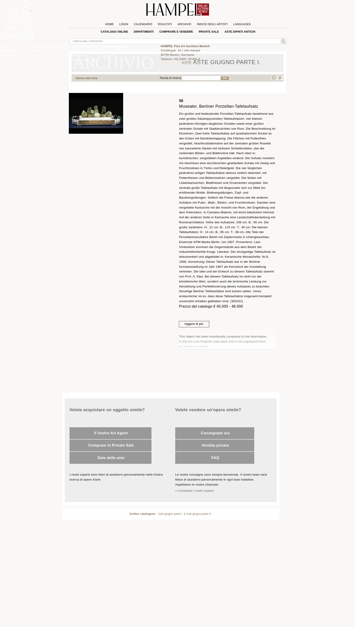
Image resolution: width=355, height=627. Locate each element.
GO (225, 78)
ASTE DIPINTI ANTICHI (240, 31)
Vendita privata (215, 445)
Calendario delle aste (48, 46)
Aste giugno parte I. (170, 513)
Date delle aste (111, 458)
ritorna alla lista (86, 78)
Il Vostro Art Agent (111, 433)
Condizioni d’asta (13, 51)
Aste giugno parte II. (199, 513)
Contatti (109, 55)
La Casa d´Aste (44, 55)
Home (6, 46)
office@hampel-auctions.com (181, 63)
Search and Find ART (48, 60)
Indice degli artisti (84, 60)
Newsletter (79, 55)
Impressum (9, 55)
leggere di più (194, 324)
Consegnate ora (215, 433)
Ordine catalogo (83, 46)
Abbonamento (81, 51)
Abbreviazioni (114, 46)
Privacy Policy (11, 60)
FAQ (215, 458)
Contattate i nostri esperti (196, 490)
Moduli (38, 51)
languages (242, 24)
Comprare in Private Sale (111, 445)
